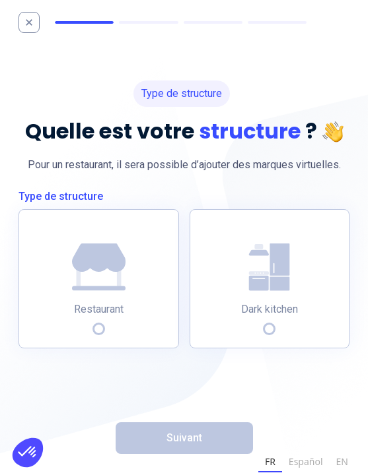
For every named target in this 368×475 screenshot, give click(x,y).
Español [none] (306, 461)
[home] (35, 22)
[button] (28, 452)
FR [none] (270, 461)
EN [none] (342, 461)
